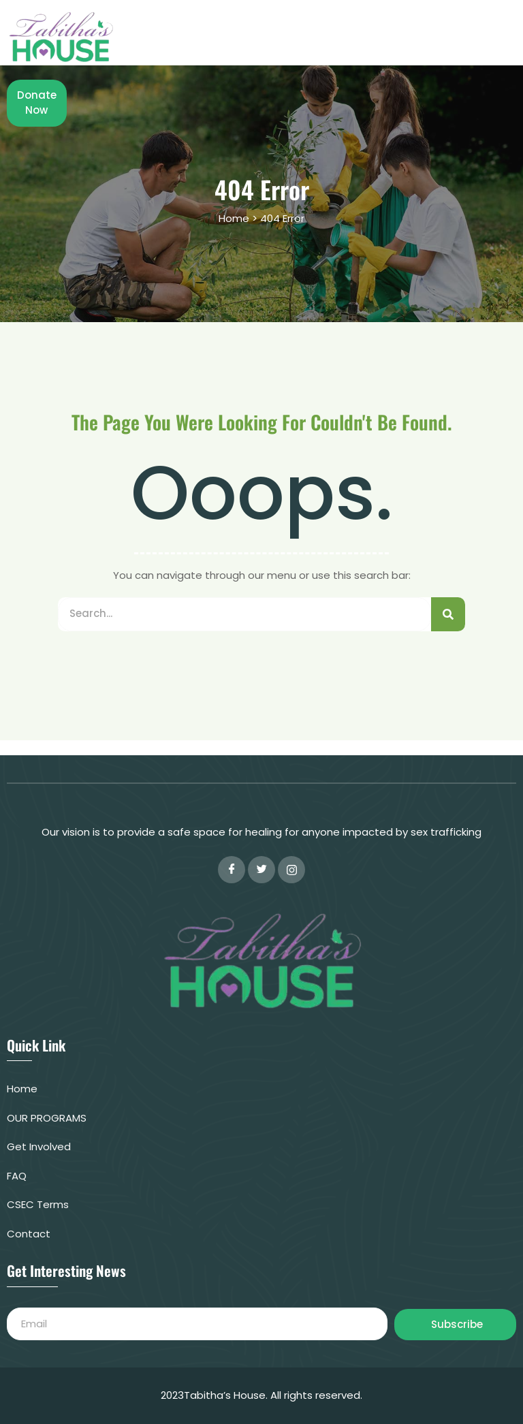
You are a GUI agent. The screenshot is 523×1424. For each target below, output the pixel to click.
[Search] (448, 614)
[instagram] (291, 869)
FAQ (421, 30)
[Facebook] (231, 869)
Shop (466, 30)
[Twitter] (261, 869)
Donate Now (404, 43)
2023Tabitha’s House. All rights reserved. (261, 1395)
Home (266, 30)
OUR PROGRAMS (346, 30)
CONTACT (319, 43)
